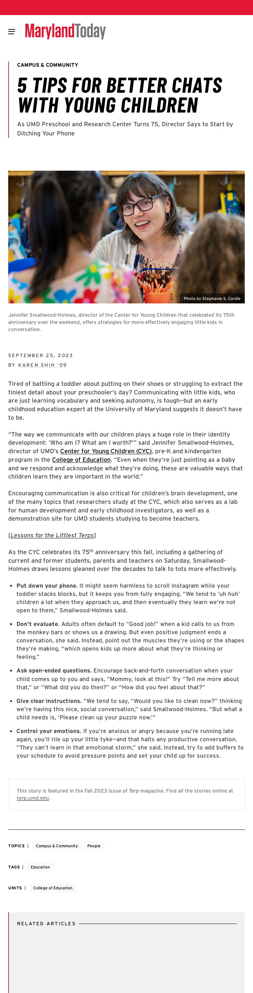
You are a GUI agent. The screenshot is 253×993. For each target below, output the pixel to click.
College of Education (81, 459)
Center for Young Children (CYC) (106, 451)
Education (40, 867)
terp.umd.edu (33, 798)
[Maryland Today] (65, 31)
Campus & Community (57, 845)
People (94, 845)
